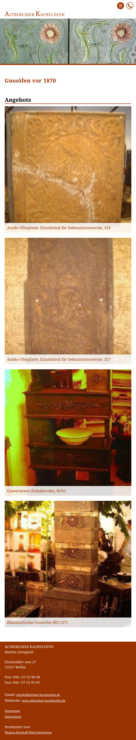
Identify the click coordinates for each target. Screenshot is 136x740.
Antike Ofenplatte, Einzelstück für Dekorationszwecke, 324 (58, 227)
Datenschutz (13, 717)
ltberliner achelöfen (35, 14)
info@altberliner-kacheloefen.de (38, 695)
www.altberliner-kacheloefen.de (43, 701)
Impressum (12, 711)
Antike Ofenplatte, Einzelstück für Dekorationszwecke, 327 (58, 359)
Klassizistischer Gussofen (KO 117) (37, 622)
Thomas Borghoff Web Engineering (28, 732)
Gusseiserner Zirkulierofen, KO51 (36, 490)
